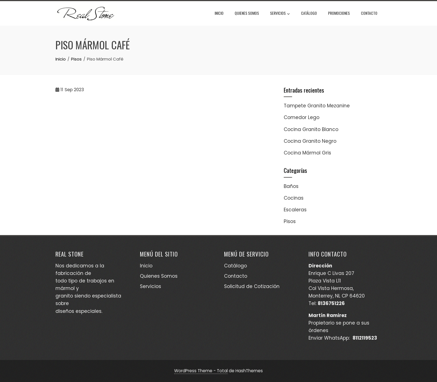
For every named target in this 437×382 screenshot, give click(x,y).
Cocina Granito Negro (310, 141)
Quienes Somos (247, 13)
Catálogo (309, 13)
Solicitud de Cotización (252, 286)
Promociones (339, 13)
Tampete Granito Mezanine (317, 105)
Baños (291, 186)
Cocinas (294, 198)
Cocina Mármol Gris (307, 152)
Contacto (369, 13)
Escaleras (295, 209)
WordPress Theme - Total (201, 371)
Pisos (290, 221)
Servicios (280, 14)
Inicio (219, 13)
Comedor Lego (301, 117)
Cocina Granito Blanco (311, 129)
